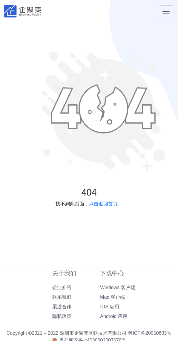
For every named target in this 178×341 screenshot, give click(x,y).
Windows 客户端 (117, 304)
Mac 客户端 (112, 313)
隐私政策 (61, 332)
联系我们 (61, 313)
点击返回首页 (103, 203)
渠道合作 (61, 323)
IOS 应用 (109, 323)
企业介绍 (61, 304)
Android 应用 (114, 332)
